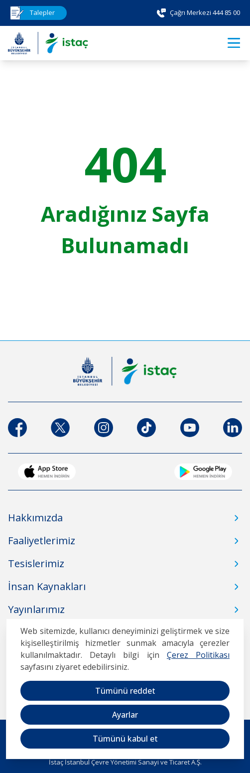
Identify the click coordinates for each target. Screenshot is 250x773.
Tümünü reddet (125, 690)
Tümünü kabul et (125, 738)
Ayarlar (125, 714)
